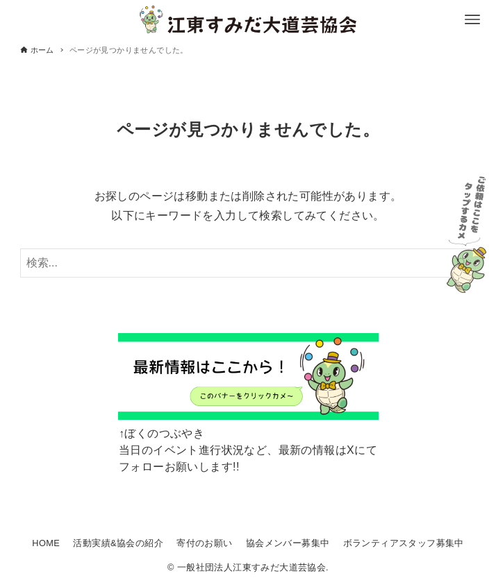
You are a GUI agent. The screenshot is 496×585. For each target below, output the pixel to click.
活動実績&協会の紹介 (118, 543)
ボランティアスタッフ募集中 (403, 543)
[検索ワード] (248, 263)
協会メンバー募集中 (288, 543)
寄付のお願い (204, 543)
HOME (46, 543)
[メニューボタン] (472, 19)
